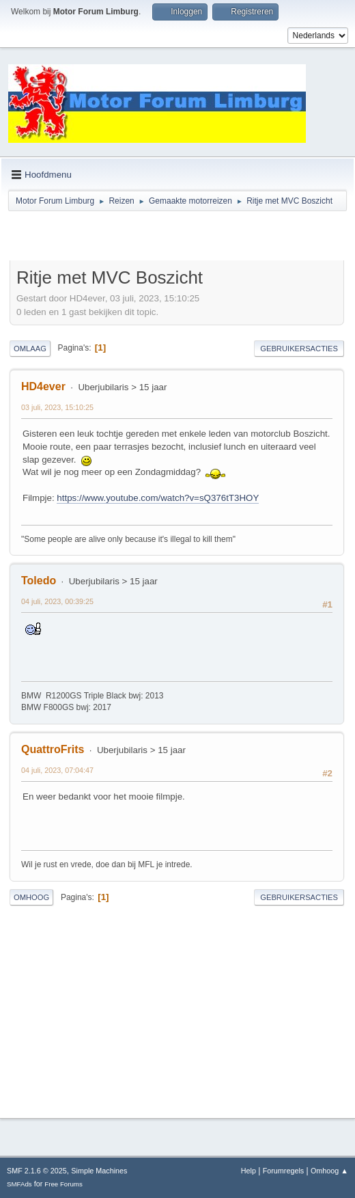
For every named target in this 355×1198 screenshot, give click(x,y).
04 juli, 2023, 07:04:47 (57, 770)
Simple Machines (99, 1171)
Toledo (38, 580)
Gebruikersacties (299, 348)
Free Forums (63, 1184)
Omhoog (31, 897)
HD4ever (43, 386)
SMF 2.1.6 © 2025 (37, 1171)
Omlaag (30, 348)
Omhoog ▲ (329, 1171)
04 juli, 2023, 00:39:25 (57, 601)
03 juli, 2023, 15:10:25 (57, 407)
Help (248, 1171)
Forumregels (283, 1171)
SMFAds (19, 1184)
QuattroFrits (52, 749)
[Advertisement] (169, 237)
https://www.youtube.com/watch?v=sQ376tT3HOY (158, 498)
